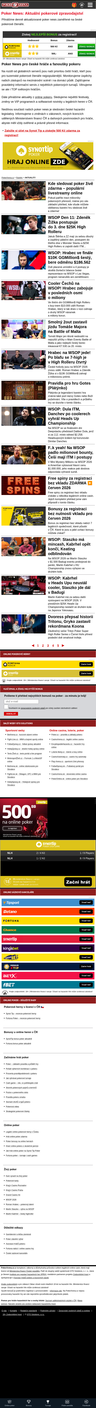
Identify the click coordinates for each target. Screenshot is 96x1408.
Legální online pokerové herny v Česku (22, 1132)
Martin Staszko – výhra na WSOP (20, 1209)
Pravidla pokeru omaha (15, 1097)
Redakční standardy (28, 1311)
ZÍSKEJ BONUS (86, 46)
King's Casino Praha (14, 1190)
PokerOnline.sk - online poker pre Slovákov (69, 779)
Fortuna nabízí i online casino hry (20, 1248)
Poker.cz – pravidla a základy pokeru (66, 735)
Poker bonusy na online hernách (19, 1141)
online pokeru (43, 97)
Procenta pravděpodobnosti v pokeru (21, 1073)
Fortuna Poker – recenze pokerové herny (23, 1018)
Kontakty (13, 1311)
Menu (90, 5)
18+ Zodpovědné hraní (12, 1314)
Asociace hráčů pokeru (15, 1244)
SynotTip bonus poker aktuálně (19, 1039)
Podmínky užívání (47, 1311)
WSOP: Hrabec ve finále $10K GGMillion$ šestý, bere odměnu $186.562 (70, 257)
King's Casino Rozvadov (16, 1185)
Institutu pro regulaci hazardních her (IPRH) (28, 1274)
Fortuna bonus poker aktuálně (18, 1043)
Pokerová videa (12, 1107)
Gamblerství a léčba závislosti (18, 1234)
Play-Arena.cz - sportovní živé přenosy (67, 761)
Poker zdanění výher (14, 1239)
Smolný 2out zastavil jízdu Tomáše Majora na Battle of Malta (67, 327)
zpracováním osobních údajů (33, 708)
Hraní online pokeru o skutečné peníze (22, 1146)
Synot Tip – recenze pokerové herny (21, 1014)
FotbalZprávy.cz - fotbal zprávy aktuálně (24, 744)
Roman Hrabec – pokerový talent (20, 1204)
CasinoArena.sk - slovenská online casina (69, 774)
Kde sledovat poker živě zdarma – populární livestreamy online (70, 188)
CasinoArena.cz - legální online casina (67, 739)
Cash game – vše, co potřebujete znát (22, 1083)
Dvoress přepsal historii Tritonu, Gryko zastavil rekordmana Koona (70, 621)
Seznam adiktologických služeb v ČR (60, 1301)
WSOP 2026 (11, 1200)
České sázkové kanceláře (17, 1253)
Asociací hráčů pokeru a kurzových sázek (31, 1278)
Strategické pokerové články (18, 1111)
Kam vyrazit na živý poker (17, 1176)
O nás (4, 1311)
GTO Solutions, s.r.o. (35, 1314)
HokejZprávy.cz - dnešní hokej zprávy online (25, 749)
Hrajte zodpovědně (9, 1284)
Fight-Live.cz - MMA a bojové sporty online (25, 739)
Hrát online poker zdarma (16, 1137)
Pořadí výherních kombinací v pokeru (21, 1069)
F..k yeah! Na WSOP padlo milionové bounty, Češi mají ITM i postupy (70, 452)
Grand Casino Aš (13, 1195)
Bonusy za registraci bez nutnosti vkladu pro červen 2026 (70, 514)
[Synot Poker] (23, 837)
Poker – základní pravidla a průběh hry (22, 1064)
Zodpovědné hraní (81, 1274)
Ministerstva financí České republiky (24, 1271)
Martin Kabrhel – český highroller (20, 1214)
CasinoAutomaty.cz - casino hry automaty (68, 757)
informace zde (56, 1291)
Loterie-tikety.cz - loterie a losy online (67, 752)
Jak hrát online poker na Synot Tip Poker (23, 1151)
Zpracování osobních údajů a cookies (74, 1311)
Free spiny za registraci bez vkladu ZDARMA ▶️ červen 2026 (70, 483)
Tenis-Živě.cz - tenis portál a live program (24, 753)
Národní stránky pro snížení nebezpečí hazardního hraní (32, 1304)
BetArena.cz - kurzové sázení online (22, 735)
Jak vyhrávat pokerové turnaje (18, 1078)
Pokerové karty (12, 1181)
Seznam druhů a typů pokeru (18, 1102)
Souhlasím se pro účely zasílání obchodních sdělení (43, 708)
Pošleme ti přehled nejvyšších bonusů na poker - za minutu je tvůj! (45, 695)
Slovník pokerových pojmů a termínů (21, 1088)
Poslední (63, 645)
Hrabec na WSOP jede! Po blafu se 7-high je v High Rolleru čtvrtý (69, 357)
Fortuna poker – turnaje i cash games (21, 1155)
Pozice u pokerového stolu (17, 1092)
